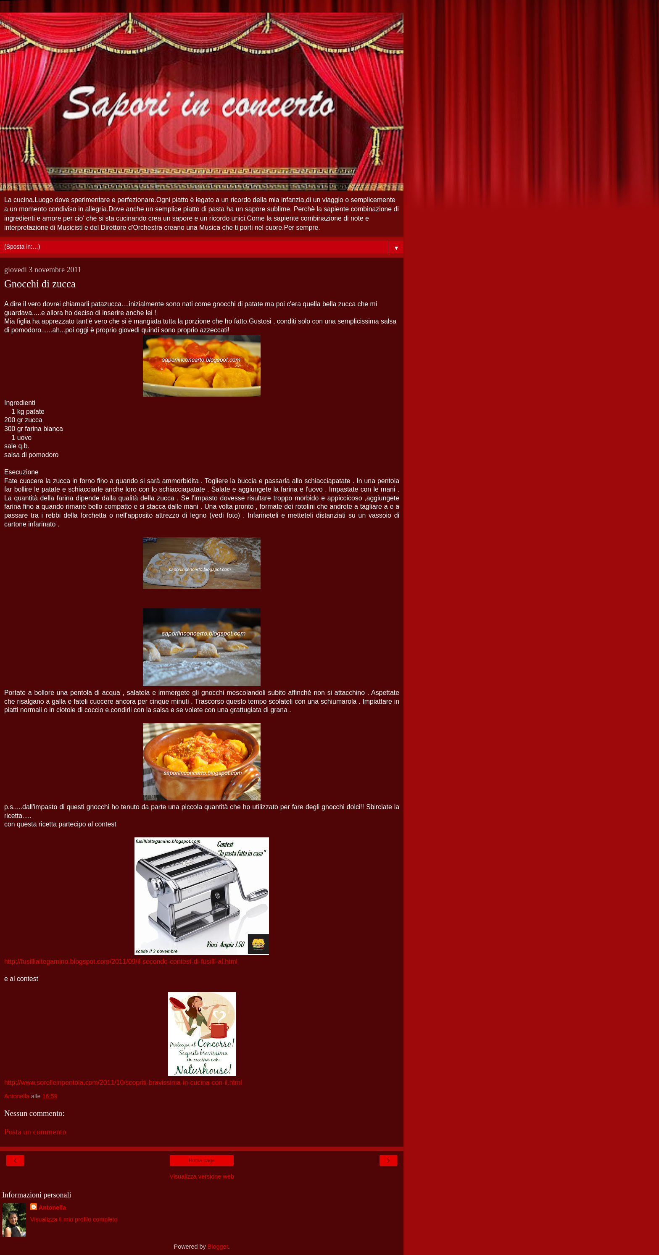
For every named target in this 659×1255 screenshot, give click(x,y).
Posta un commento (35, 1131)
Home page (202, 1160)
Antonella (52, 1207)
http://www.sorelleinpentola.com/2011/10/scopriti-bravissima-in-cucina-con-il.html (123, 1082)
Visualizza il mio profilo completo (74, 1219)
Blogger (218, 1246)
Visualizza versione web (201, 1176)
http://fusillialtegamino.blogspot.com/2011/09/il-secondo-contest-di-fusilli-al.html (120, 961)
